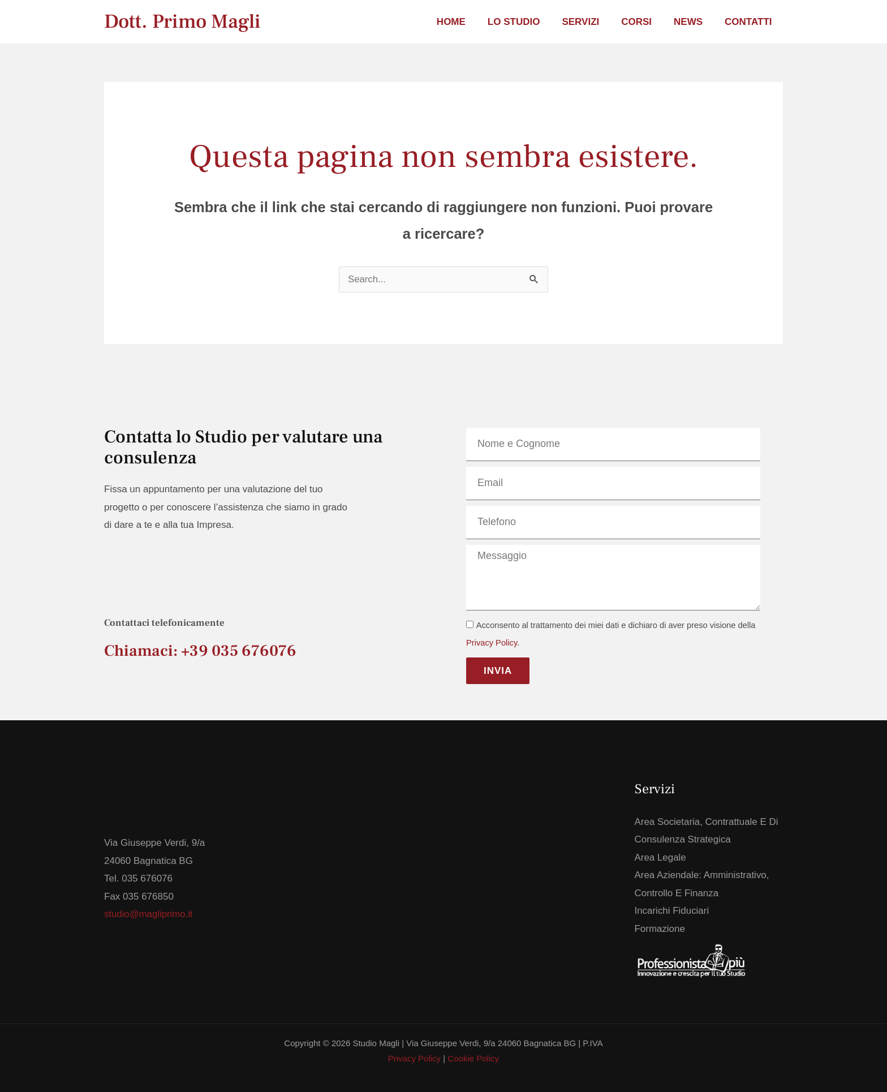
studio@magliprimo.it (149, 914)
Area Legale (661, 857)
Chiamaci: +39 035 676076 (200, 650)
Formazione (660, 928)
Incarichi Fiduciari (672, 911)
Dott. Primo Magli (182, 22)
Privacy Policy (491, 642)
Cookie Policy (473, 1059)
